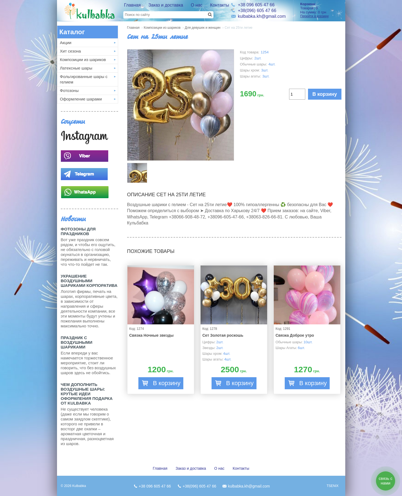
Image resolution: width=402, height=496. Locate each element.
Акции (66, 42)
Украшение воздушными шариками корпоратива (89, 281)
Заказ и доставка (165, 5)
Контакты (219, 5)
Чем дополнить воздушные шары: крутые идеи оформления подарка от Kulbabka (87, 393)
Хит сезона (70, 51)
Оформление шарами (81, 99)
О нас (197, 5)
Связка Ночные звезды (151, 335)
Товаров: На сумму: (320, 10)
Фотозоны (69, 90)
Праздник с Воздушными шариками (77, 342)
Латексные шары (76, 68)
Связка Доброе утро (295, 335)
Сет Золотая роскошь (223, 335)
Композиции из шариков (83, 59)
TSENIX (332, 486)
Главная (132, 5)
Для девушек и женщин (202, 28)
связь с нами (385, 480)
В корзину (324, 94)
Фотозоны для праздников (78, 231)
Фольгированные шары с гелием (84, 79)
